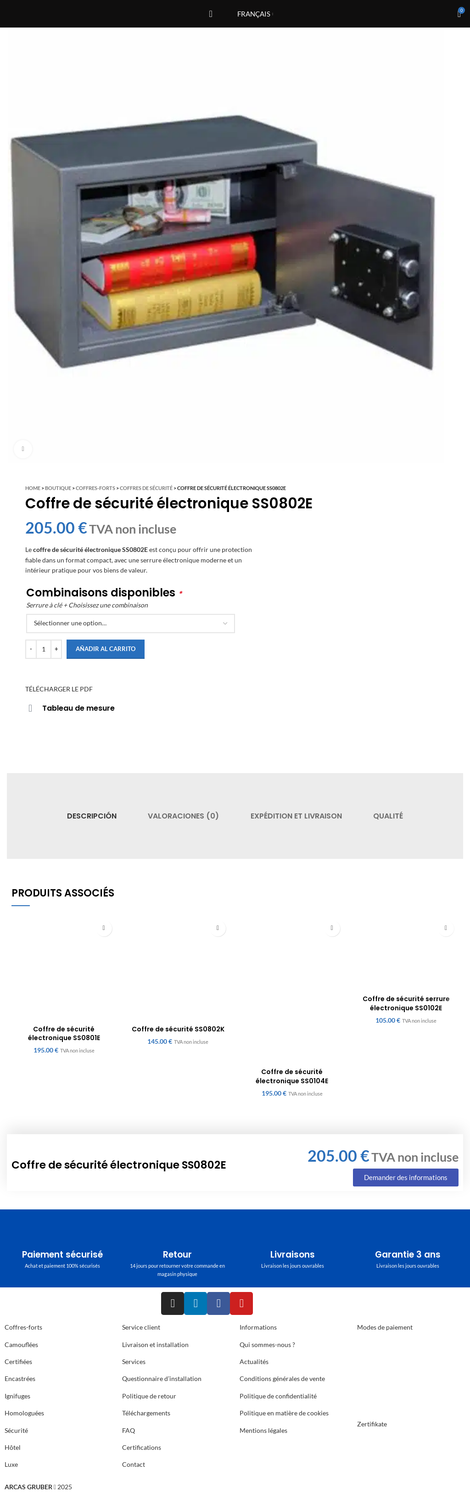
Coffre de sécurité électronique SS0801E (64, 1034)
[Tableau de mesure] (30, 708)
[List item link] (59, 1345)
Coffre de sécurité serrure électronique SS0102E (406, 1003)
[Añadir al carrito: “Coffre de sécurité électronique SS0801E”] (104, 928)
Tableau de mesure (78, 708)
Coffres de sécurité (146, 488)
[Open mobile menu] (210, 14)
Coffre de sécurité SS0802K (178, 1029)
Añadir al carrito (105, 648)
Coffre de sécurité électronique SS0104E (292, 1076)
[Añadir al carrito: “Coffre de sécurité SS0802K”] (218, 928)
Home (32, 488)
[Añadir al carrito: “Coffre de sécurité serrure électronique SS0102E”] (446, 928)
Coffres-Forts (95, 488)
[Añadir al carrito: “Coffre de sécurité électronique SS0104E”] (332, 928)
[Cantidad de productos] (43, 649)
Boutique (58, 488)
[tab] (91, 816)
